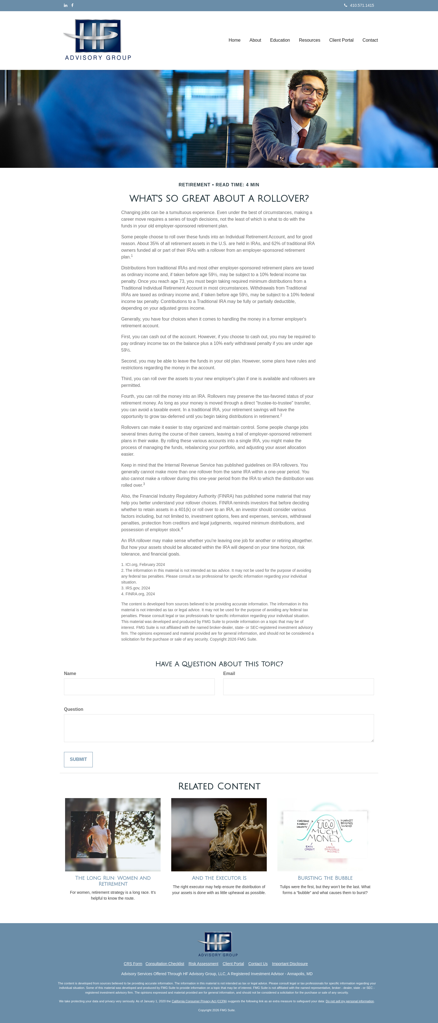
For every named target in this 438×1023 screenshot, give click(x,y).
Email (229, 673)
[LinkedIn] (65, 5)
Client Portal (233, 963)
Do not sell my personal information (350, 1001)
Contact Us (258, 963)
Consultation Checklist (165, 963)
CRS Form (133, 963)
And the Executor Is (219, 878)
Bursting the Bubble (325, 878)
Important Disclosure (290, 963)
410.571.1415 (359, 5)
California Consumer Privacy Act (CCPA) (199, 1001)
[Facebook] (72, 5)
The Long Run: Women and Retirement (113, 881)
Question (73, 709)
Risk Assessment (203, 963)
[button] (255, 40)
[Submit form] (78, 759)
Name (70, 673)
